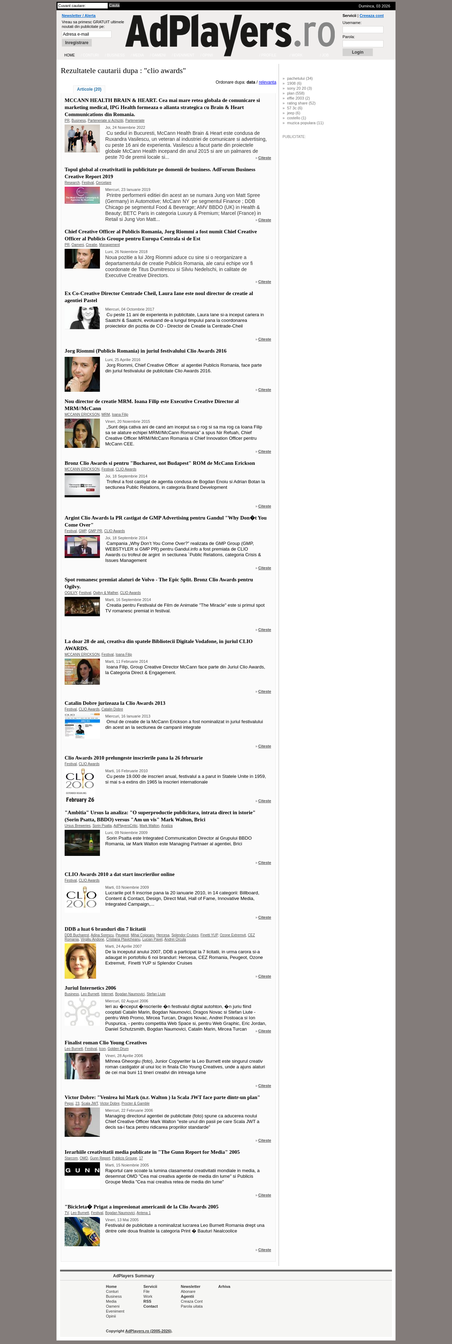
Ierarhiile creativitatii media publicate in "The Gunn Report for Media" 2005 (152, 1152)
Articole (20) (89, 89)
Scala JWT (89, 1103)
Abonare (188, 1291)
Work (147, 1296)
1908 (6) (294, 83)
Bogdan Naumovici (130, 994)
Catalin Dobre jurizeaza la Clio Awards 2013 (115, 703)
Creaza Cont (192, 1301)
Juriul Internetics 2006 (90, 988)
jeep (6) (293, 113)
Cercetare (103, 183)
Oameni (77, 245)
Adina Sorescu (102, 935)
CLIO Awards (125, 469)
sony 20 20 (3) (299, 88)
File (146, 1291)
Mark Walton (149, 826)
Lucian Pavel (152, 939)
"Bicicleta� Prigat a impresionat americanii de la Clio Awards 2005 (142, 1207)
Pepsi (69, 1103)
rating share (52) (301, 103)
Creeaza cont (371, 15)
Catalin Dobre (112, 709)
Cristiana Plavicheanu (123, 939)
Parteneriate (134, 120)
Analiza (167, 826)
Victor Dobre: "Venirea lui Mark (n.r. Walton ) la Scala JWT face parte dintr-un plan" (162, 1097)
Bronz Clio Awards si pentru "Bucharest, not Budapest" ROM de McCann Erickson (160, 463)
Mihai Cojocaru (142, 935)
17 (141, 1158)
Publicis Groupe (124, 1158)
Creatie (91, 245)
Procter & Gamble (135, 1103)
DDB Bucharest (77, 935)
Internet (107, 994)
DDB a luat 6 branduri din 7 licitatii (105, 929)
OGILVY (71, 593)
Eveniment (115, 1311)
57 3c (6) (294, 108)
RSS (147, 1301)
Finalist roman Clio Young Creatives (106, 1042)
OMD (84, 1158)
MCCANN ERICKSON (82, 414)
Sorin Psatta (102, 826)
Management (109, 245)
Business (78, 120)
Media (111, 1301)
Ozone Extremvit (233, 935)
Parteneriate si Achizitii (106, 120)
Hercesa (163, 935)
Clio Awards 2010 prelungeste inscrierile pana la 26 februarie (134, 758)
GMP (83, 531)
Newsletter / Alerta (79, 15)
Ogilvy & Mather (105, 593)
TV (67, 1213)
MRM (105, 414)
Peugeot (122, 935)
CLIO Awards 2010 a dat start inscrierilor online (120, 874)
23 (77, 1103)
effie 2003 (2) (298, 98)
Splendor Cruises (184, 935)
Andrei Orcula (175, 939)
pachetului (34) (300, 78)
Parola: (349, 37)
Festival (88, 183)
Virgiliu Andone (93, 939)
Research (72, 183)
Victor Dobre (109, 1103)
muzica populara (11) (305, 123)
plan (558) (296, 93)
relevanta (267, 82)
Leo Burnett (90, 994)
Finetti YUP (209, 935)
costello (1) (296, 118)
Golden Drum (118, 1049)
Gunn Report (100, 1158)
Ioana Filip (120, 414)
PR (67, 120)
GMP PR (95, 531)
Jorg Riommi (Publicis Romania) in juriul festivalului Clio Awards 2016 (146, 351)
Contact (150, 1306)
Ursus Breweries (77, 826)
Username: (352, 22)
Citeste (264, 158)
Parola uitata (192, 1306)
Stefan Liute (156, 994)
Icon (102, 1049)
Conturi (112, 1291)
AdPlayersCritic (125, 826)
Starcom (71, 1158)
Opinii (111, 1316)
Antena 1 (144, 1213)
